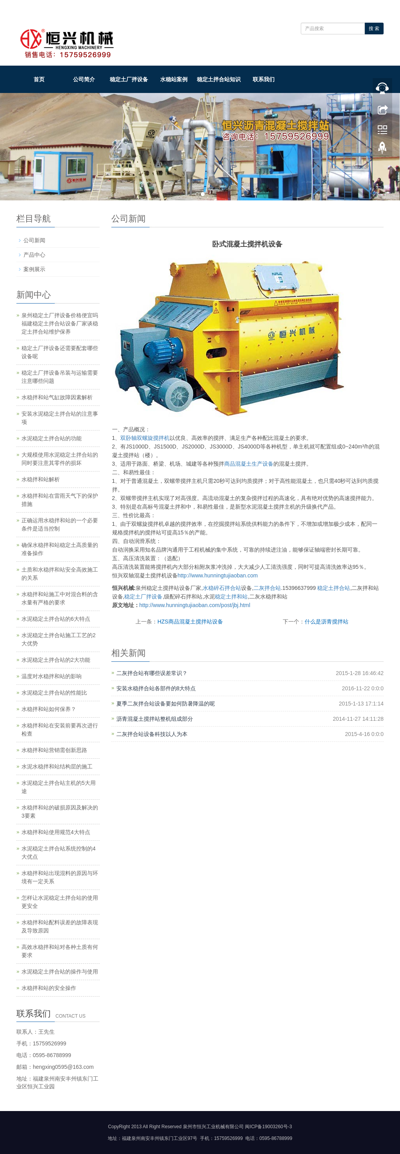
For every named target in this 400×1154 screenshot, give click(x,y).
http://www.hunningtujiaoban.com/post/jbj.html (194, 605)
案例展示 (34, 269)
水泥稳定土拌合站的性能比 (54, 693)
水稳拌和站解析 (40, 479)
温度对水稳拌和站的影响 (51, 676)
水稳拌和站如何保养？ (48, 709)
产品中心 (34, 255)
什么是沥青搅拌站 (326, 621)
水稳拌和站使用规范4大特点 (55, 832)
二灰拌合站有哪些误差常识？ (152, 673)
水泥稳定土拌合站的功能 (51, 438)
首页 (39, 79)
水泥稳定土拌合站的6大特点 (55, 619)
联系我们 (264, 79)
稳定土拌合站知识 (219, 79)
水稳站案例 (174, 79)
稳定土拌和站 (231, 596)
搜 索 (374, 28)
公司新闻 (34, 240)
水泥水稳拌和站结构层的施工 (57, 766)
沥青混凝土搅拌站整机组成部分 (154, 719)
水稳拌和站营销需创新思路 (54, 750)
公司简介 (84, 79)
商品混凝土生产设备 (248, 464)
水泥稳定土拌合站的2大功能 (55, 660)
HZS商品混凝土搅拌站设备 (190, 621)
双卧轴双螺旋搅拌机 (145, 438)
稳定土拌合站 (333, 588)
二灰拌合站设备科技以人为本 (152, 734)
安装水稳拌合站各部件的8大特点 (156, 688)
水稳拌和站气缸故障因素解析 (57, 397)
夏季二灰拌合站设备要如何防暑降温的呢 (165, 703)
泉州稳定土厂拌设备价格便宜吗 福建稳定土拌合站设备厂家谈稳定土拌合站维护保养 (59, 323)
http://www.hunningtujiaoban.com (218, 575)
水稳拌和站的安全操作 (48, 988)
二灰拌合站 (267, 588)
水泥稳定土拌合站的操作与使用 (59, 971)
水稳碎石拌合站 (222, 588)
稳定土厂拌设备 (129, 79)
